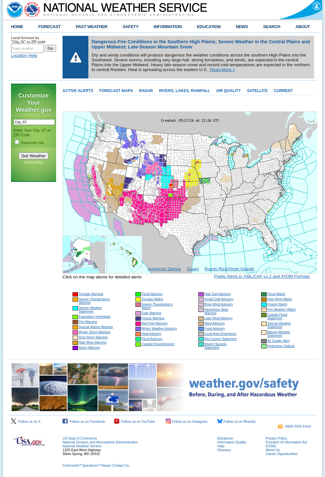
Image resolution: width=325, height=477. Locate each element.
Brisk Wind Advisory (218, 304)
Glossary (224, 450)
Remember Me (32, 143)
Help (220, 446)
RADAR (146, 90)
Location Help (24, 55)
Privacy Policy (34, 162)
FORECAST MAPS (116, 90)
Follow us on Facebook (84, 421)
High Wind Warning (92, 342)
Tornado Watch (152, 299)
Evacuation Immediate (95, 316)
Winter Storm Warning (94, 332)
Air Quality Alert (278, 341)
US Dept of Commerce (80, 438)
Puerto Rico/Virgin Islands (229, 268)
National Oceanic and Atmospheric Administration (100, 442)
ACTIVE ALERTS (78, 90)
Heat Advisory (152, 334)
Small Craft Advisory (218, 299)
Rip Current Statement (220, 339)
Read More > (222, 69)
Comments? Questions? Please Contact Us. (96, 465)
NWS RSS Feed (294, 426)
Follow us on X (26, 421)
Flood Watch (276, 294)
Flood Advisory (152, 339)
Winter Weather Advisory (159, 328)
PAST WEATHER (91, 26)
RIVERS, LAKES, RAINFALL (184, 90)
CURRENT (283, 90)
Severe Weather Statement (90, 309)
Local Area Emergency (220, 334)
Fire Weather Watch (281, 309)
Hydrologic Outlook (280, 346)
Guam (193, 268)
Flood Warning (152, 294)
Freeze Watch (277, 304)
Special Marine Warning (96, 327)
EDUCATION (209, 26)
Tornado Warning (91, 294)
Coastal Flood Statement (277, 316)
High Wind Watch (279, 299)
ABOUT (302, 26)
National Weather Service (82, 446)
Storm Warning (89, 347)
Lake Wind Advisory (218, 318)
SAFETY (130, 26)
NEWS (242, 26)
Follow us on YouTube (134, 421)
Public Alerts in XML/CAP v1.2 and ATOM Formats (262, 276)
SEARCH (271, 26)
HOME (17, 26)
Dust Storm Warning (93, 337)
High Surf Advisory (217, 294)
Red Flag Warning (154, 323)
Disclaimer (225, 438)
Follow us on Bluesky (236, 421)
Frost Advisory (214, 328)
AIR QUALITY (228, 90)
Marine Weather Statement (278, 333)
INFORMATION (168, 26)
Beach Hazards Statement (215, 345)
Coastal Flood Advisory (158, 344)
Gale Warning (151, 313)
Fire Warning (88, 322)
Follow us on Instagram (186, 421)
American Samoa (164, 268)
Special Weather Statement (279, 325)
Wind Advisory (214, 323)
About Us (273, 450)
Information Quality (231, 442)
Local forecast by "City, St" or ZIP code (28, 40)
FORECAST (49, 26)
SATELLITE (257, 90)
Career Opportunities (282, 454)
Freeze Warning (153, 318)
